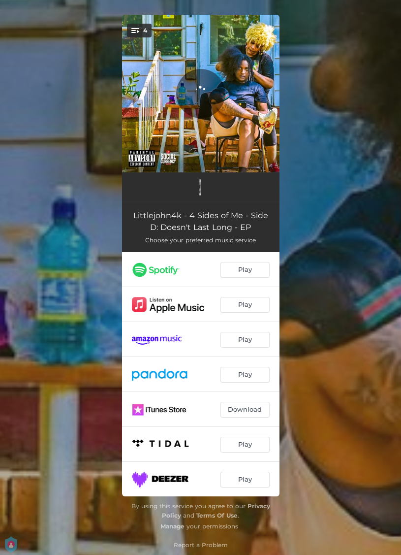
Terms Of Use (217, 515)
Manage (172, 526)
